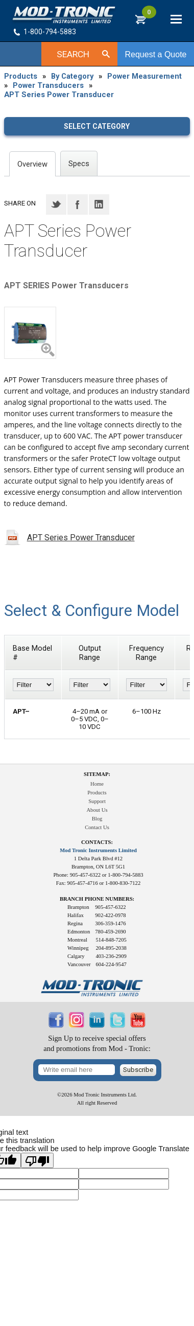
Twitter (56, 204)
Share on (20, 203)
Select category (97, 126)
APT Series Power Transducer (59, 94)
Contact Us (97, 827)
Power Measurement (144, 76)
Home (97, 784)
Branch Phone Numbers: (97, 899)
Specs (78, 163)
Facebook (77, 204)
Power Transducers (48, 85)
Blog (97, 818)
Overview (32, 164)
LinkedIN (99, 204)
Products (20, 76)
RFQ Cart (149, 16)
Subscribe (138, 1069)
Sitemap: (97, 774)
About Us (96, 810)
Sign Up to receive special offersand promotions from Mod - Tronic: (97, 1043)
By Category (72, 76)
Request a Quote (156, 54)
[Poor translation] (37, 1160)
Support (97, 801)
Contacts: (97, 842)
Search (73, 54)
